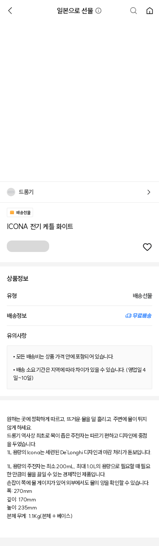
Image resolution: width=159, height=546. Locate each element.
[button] (98, 10)
